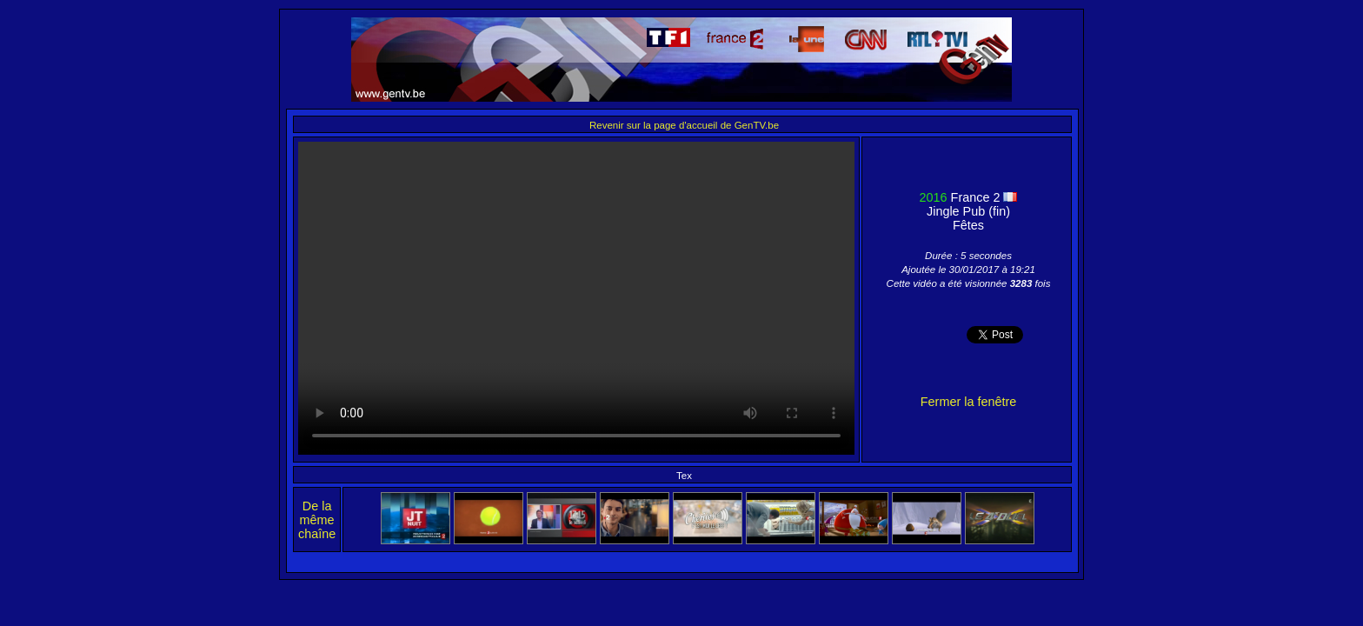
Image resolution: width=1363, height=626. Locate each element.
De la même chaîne (317, 520)
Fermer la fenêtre (968, 402)
